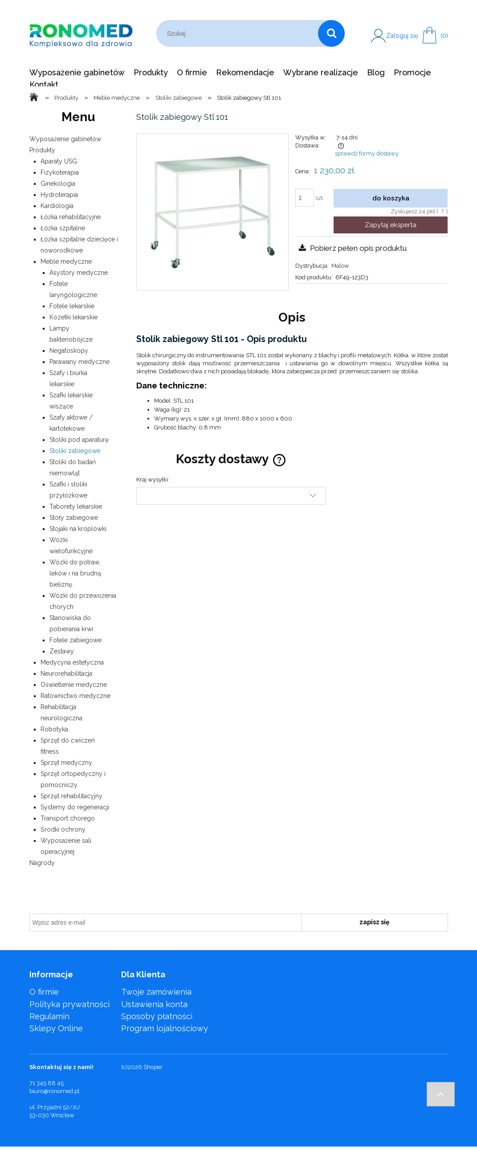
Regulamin (49, 1016)
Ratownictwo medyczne (75, 695)
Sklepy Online (56, 1028)
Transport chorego (68, 818)
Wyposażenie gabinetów (65, 139)
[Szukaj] (331, 33)
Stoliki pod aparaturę (79, 439)
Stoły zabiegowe (73, 517)
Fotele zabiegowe (75, 640)
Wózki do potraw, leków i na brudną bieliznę (75, 573)
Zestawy (61, 651)
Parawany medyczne (79, 361)
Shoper (153, 1067)
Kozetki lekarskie (73, 317)
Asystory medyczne (78, 272)
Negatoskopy (68, 350)
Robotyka (54, 729)
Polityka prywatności (69, 1004)
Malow (340, 265)
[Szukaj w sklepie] (239, 33)
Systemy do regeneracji (75, 807)
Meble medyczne (66, 261)
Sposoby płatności (156, 1016)
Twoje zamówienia (156, 991)
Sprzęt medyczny (66, 762)
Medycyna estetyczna (72, 662)
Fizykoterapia (60, 172)
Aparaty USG (59, 161)
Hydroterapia (59, 194)
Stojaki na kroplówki (77, 528)
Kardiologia (57, 205)
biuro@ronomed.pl (54, 1091)
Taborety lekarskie (75, 506)
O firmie (44, 991)
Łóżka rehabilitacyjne (71, 216)
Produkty (42, 150)
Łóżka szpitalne (63, 228)
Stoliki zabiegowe (74, 450)
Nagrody (42, 862)
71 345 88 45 (46, 1083)
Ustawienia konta (154, 1004)
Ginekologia (58, 183)
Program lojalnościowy (164, 1028)
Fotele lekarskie (71, 306)
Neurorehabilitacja (66, 673)
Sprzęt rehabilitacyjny (71, 796)
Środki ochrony (63, 829)
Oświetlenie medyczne (74, 684)
